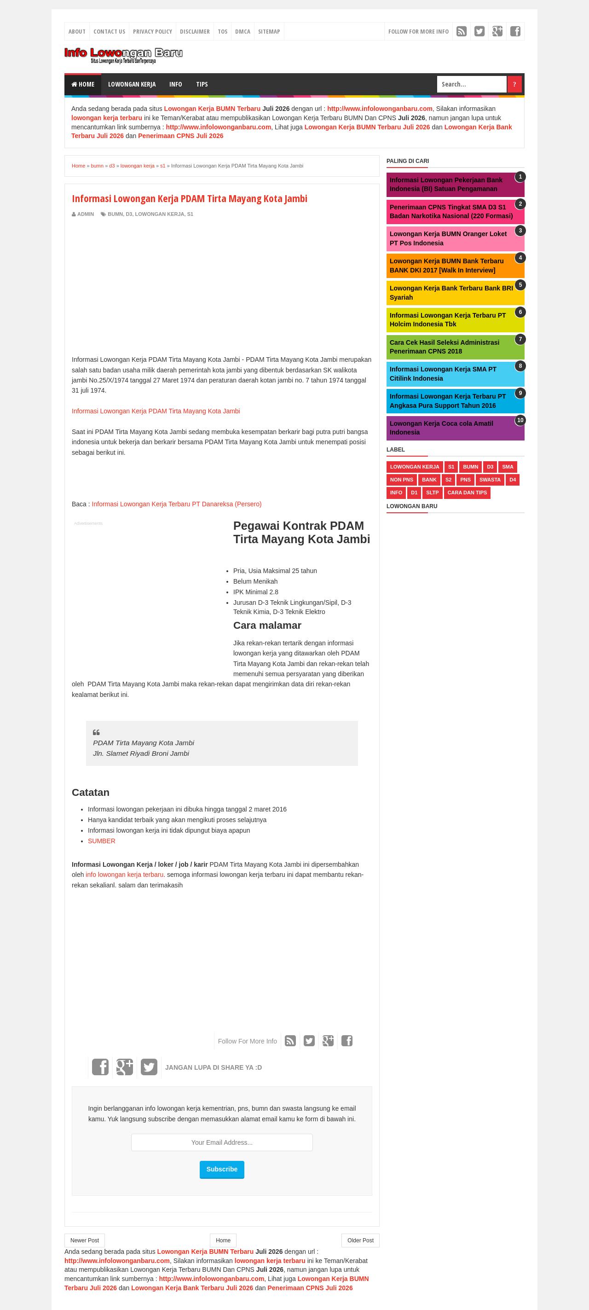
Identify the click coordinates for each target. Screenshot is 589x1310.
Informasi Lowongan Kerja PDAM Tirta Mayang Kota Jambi (156, 411)
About (77, 31)
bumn (115, 214)
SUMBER (101, 841)
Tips (202, 84)
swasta (490, 479)
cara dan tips (467, 492)
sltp (432, 492)
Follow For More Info (418, 31)
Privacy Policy (152, 31)
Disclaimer (195, 31)
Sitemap (269, 31)
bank (429, 479)
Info (175, 84)
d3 (129, 214)
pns (465, 479)
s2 (448, 479)
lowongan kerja (160, 214)
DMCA (242, 31)
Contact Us (109, 31)
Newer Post (84, 1240)
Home (82, 84)
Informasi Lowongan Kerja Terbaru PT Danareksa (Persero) (177, 504)
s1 (190, 214)
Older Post (360, 1240)
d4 (512, 479)
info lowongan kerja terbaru (124, 874)
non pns (401, 479)
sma (507, 467)
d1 (414, 492)
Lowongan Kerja (132, 84)
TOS (222, 31)
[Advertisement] (149, 287)
